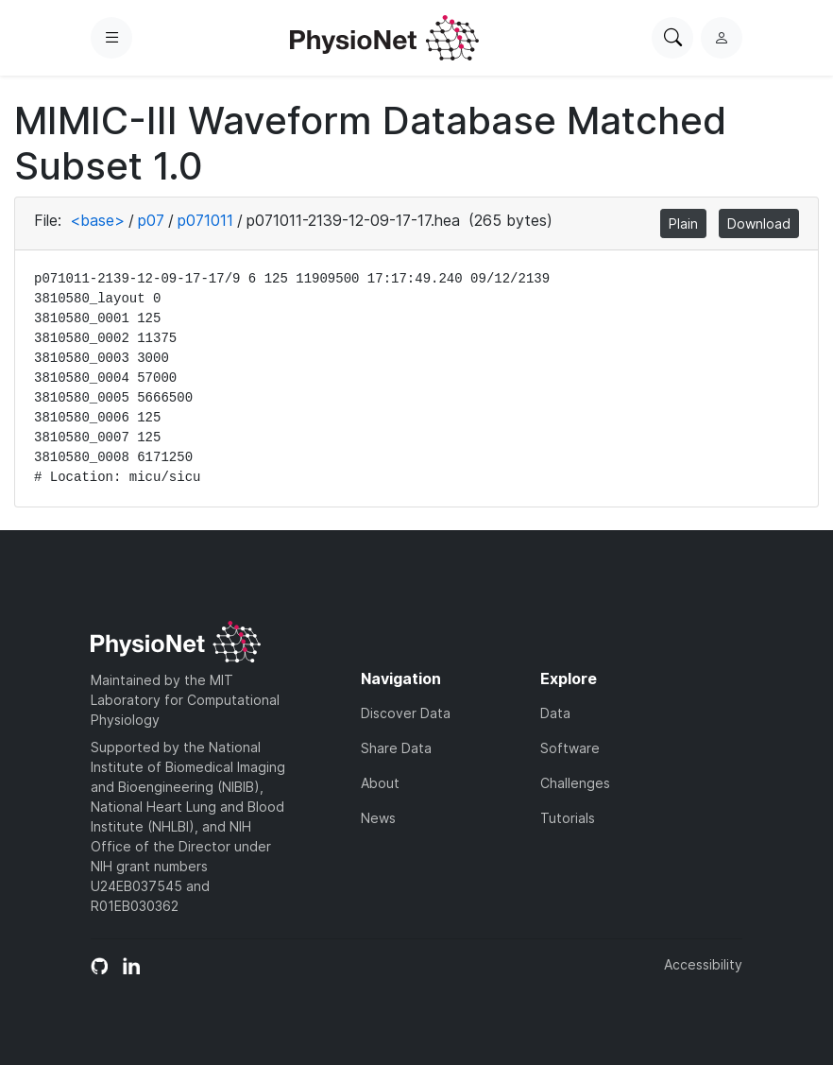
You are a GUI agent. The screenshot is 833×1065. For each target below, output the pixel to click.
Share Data (396, 748)
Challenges (575, 783)
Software (570, 748)
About (380, 783)
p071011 (205, 220)
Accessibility (703, 964)
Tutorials (567, 818)
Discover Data (405, 713)
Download (758, 223)
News (378, 818)
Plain (683, 223)
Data (555, 713)
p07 (151, 220)
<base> (97, 220)
